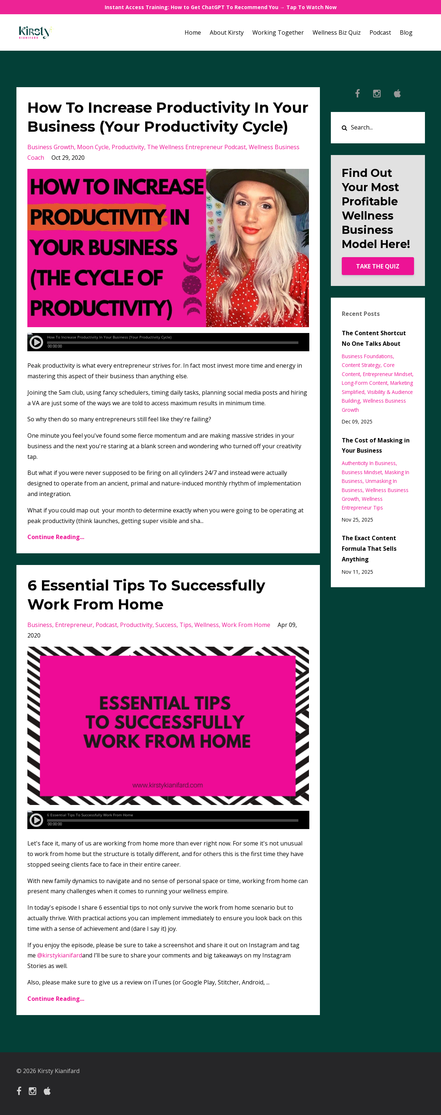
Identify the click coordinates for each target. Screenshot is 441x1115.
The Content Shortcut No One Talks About (374, 338)
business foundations (367, 356)
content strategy (361, 364)
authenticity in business (369, 463)
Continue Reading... (55, 537)
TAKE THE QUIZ (377, 266)
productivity (128, 147)
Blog (406, 32)
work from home (246, 625)
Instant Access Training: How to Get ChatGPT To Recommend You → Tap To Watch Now (221, 7)
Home (193, 32)
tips (185, 625)
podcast (106, 625)
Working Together (278, 32)
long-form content (364, 382)
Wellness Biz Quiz (337, 32)
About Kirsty (227, 32)
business (39, 625)
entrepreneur (74, 625)
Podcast (380, 32)
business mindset (362, 472)
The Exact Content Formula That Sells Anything (369, 548)
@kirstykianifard (59, 955)
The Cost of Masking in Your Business (376, 445)
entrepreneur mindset (387, 374)
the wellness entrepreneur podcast (196, 147)
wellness (206, 625)
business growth (50, 147)
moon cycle (93, 147)
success (166, 625)
